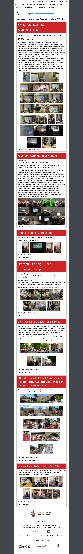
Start (16, 4)
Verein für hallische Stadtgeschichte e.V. (38, 1)
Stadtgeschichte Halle (56, 536)
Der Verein (18, 8)
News (22, 4)
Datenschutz (44, 536)
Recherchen (51, 8)
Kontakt (29, 536)
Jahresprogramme (28, 527)
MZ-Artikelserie (40, 8)
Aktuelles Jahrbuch (40, 527)
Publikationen (31, 4)
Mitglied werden (52, 1)
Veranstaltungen (42, 4)
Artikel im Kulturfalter (53, 527)
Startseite (23, 536)
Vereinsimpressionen (56, 4)
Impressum (61, 1)
